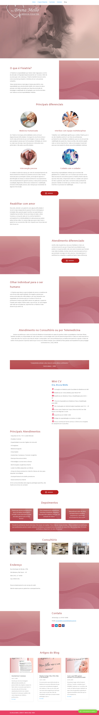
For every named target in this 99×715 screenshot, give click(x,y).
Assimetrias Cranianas (19, 681)
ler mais (14, 704)
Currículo (52, 2)
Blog (65, 2)
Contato (59, 2)
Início (33, 2)
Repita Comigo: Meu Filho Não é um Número (49, 681)
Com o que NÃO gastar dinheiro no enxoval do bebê (76, 681)
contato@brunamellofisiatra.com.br (66, 626)
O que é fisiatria (42, 2)
